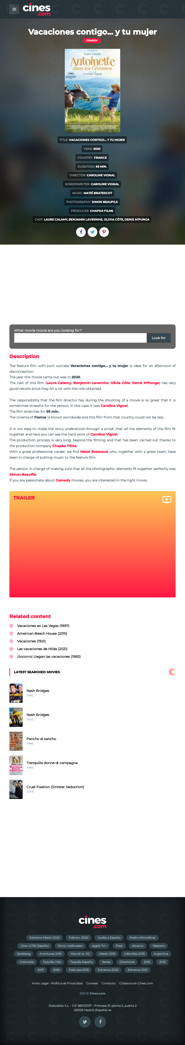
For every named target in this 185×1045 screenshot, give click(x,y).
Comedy (92, 40)
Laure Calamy (55, 219)
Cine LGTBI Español (34, 946)
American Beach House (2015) (42, 633)
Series (106, 962)
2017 (41, 970)
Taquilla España (81, 962)
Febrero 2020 (78, 937)
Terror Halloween (70, 946)
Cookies (92, 983)
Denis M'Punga (137, 219)
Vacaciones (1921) (31, 641)
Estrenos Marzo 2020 (44, 937)
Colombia (27, 962)
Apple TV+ (99, 946)
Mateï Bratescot (98, 193)
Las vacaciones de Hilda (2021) (42, 649)
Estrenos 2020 (108, 970)
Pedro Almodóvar (143, 937)
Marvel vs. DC (80, 954)
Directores (127, 962)
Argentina (161, 954)
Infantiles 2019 (134, 954)
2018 (56, 970)
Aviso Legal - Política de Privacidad (57, 983)
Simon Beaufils (105, 202)
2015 (147, 962)
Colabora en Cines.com (136, 983)
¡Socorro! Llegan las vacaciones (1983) (49, 656)
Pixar (119, 946)
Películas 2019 (79, 970)
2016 (162, 962)
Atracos (137, 946)
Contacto (108, 983)
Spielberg (23, 954)
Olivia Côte (113, 219)
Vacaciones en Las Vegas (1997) (43, 626)
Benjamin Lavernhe (85, 219)
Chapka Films (101, 211)
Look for (159, 338)
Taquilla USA (52, 962)
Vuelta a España (109, 937)
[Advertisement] (92, 280)
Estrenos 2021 (137, 970)
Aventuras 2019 (50, 954)
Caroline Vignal (101, 175)
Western (158, 946)
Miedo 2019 (107, 954)
